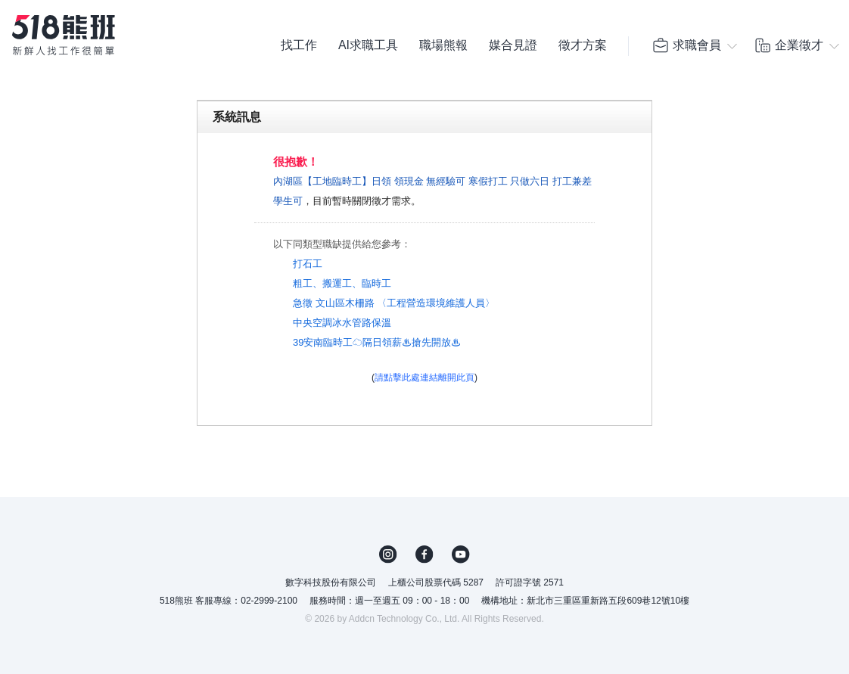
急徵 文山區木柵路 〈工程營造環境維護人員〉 (394, 303)
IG (388, 554)
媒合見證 (513, 45)
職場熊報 (443, 45)
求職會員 (686, 45)
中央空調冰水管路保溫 (342, 322)
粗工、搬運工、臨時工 (342, 283)
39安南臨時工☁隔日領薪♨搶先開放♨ (377, 342)
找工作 (299, 45)
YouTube (461, 554)
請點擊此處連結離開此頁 (424, 377)
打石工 (307, 263)
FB (424, 554)
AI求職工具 (368, 45)
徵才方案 (582, 45)
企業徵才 (788, 45)
